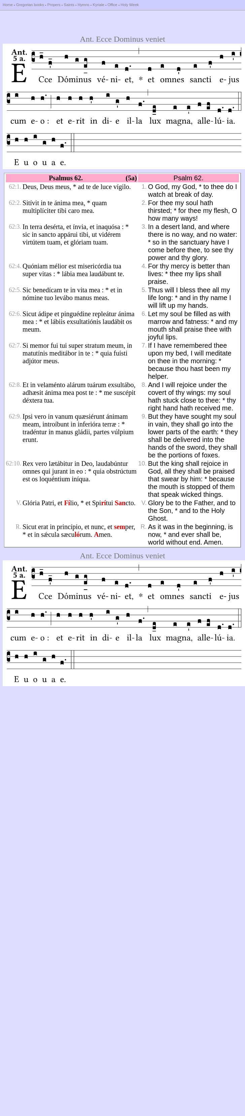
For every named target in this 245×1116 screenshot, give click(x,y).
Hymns (84, 5)
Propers (53, 5)
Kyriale (98, 5)
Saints (69, 5)
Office (112, 5)
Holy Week (130, 5)
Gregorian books (30, 5)
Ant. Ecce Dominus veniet (122, 39)
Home (8, 5)
